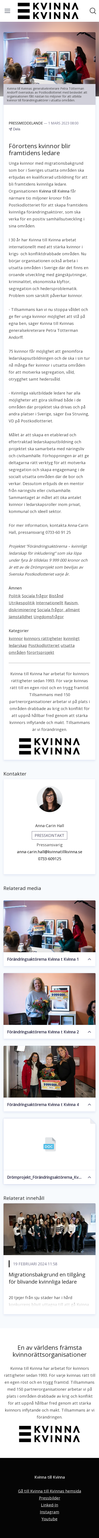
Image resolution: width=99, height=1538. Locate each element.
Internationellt (49, 602)
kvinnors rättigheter (43, 638)
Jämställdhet (20, 616)
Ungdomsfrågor (49, 616)
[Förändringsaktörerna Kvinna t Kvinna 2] (49, 999)
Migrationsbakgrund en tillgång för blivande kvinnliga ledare (47, 1278)
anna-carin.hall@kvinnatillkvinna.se (49, 851)
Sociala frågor (35, 595)
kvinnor (16, 638)
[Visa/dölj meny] (7, 11)
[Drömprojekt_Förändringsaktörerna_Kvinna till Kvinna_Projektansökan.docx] (49, 1144)
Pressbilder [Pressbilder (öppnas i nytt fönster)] (49, 1498)
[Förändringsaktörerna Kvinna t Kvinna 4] (49, 1072)
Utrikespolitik (22, 602)
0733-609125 (49, 858)
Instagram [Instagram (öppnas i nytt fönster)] (49, 1511)
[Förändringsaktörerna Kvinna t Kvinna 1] (49, 926)
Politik (15, 595)
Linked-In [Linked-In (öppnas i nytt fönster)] (49, 1505)
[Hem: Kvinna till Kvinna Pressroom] (48, 11)
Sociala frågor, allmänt (58, 609)
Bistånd (56, 595)
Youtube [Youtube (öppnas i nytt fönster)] (49, 1518)
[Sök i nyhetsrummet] (92, 10)
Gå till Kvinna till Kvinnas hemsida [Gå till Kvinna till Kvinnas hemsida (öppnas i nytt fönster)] (49, 1491)
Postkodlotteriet (44, 645)
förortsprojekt (40, 652)
